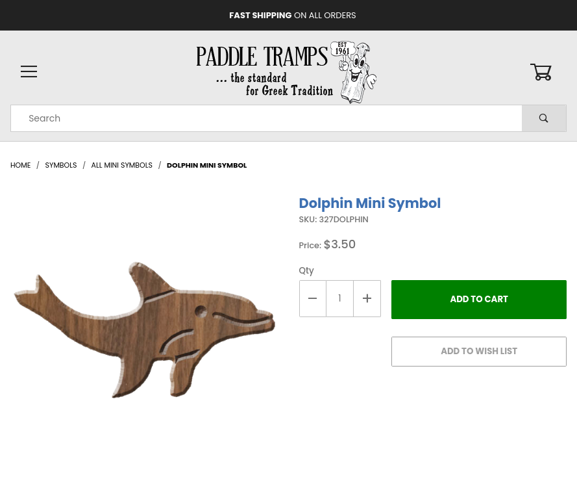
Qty (306, 270)
